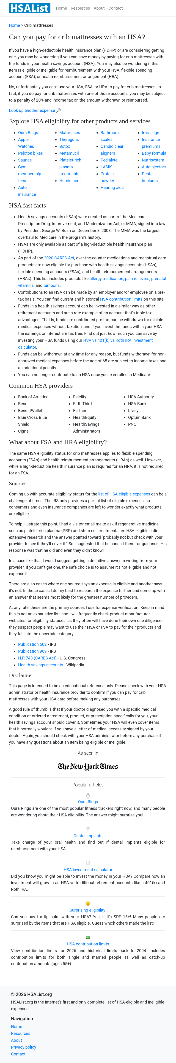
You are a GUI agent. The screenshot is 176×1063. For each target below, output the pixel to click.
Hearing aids (112, 187)
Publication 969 (32, 651)
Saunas (25, 160)
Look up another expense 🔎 (35, 110)
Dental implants (88, 835)
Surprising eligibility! (88, 910)
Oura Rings (28, 132)
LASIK (106, 166)
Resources (80, 8)
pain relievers (137, 278)
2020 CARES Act (59, 258)
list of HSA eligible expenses (124, 494)
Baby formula (154, 153)
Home (61, 8)
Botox (64, 146)
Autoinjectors (154, 166)
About (99, 8)
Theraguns (69, 139)
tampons (52, 285)
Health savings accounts (40, 664)
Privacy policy (23, 1047)
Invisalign (150, 132)
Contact (115, 8)
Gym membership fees (29, 173)
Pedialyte (109, 160)
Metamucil (69, 153)
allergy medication (106, 278)
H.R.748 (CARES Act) (37, 658)
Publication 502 (32, 644)
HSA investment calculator (88, 869)
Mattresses (69, 132)
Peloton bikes (30, 153)
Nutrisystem (153, 160)
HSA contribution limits (121, 299)
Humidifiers (69, 180)
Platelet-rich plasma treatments (70, 167)
